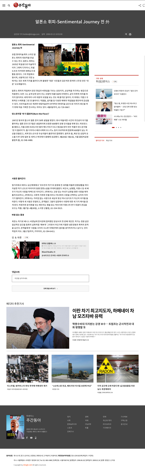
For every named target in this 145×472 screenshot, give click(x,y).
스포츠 (69, 428)
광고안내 (124, 424)
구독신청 (124, 420)
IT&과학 (88, 424)
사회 (69, 420)
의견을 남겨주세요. (21, 278)
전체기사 (70, 432)
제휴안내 (40, 456)
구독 (26, 238)
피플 (86, 428)
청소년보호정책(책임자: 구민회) (82, 456)
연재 (104, 417)
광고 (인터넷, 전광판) (28, 456)
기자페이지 (107, 428)
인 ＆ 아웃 (17, 237)
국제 (86, 420)
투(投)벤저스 (103, 81)
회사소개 (17, 456)
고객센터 (47, 456)
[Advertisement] (45, 159)
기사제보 (124, 417)
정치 (69, 417)
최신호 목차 (107, 420)
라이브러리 (107, 424)
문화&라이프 (72, 424)
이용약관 (54, 456)
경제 (86, 417)
